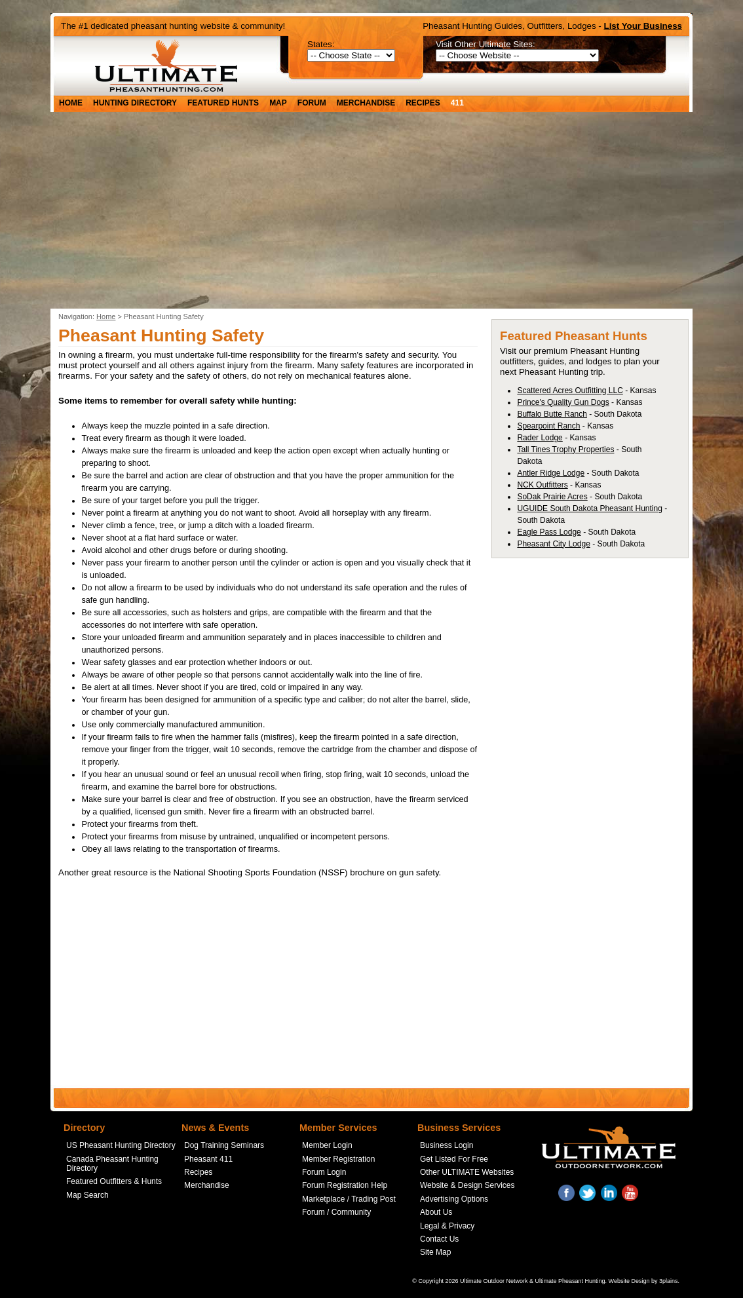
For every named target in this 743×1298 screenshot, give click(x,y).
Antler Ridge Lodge (550, 473)
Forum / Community (336, 1212)
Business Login (446, 1145)
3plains (668, 1281)
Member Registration (338, 1159)
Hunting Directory (135, 102)
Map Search (87, 1195)
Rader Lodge (539, 437)
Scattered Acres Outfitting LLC (569, 390)
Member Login (327, 1145)
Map (278, 102)
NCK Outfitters (542, 484)
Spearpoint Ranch (548, 425)
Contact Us (439, 1239)
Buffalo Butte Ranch (552, 414)
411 (457, 102)
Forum (311, 102)
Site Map (435, 1252)
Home (71, 102)
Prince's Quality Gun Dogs (563, 402)
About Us (436, 1212)
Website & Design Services (467, 1185)
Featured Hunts (223, 102)
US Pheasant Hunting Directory (121, 1145)
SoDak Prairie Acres (552, 496)
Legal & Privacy (447, 1226)
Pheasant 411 (208, 1159)
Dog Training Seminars (224, 1145)
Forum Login (324, 1172)
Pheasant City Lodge (553, 543)
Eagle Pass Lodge (549, 532)
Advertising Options (454, 1199)
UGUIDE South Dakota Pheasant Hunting (589, 508)
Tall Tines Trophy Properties (565, 449)
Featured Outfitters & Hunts (114, 1181)
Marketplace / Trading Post (349, 1199)
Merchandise (366, 102)
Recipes (423, 102)
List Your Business (643, 26)
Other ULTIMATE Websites (467, 1172)
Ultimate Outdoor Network (494, 1281)
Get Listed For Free (454, 1159)
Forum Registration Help (344, 1185)
